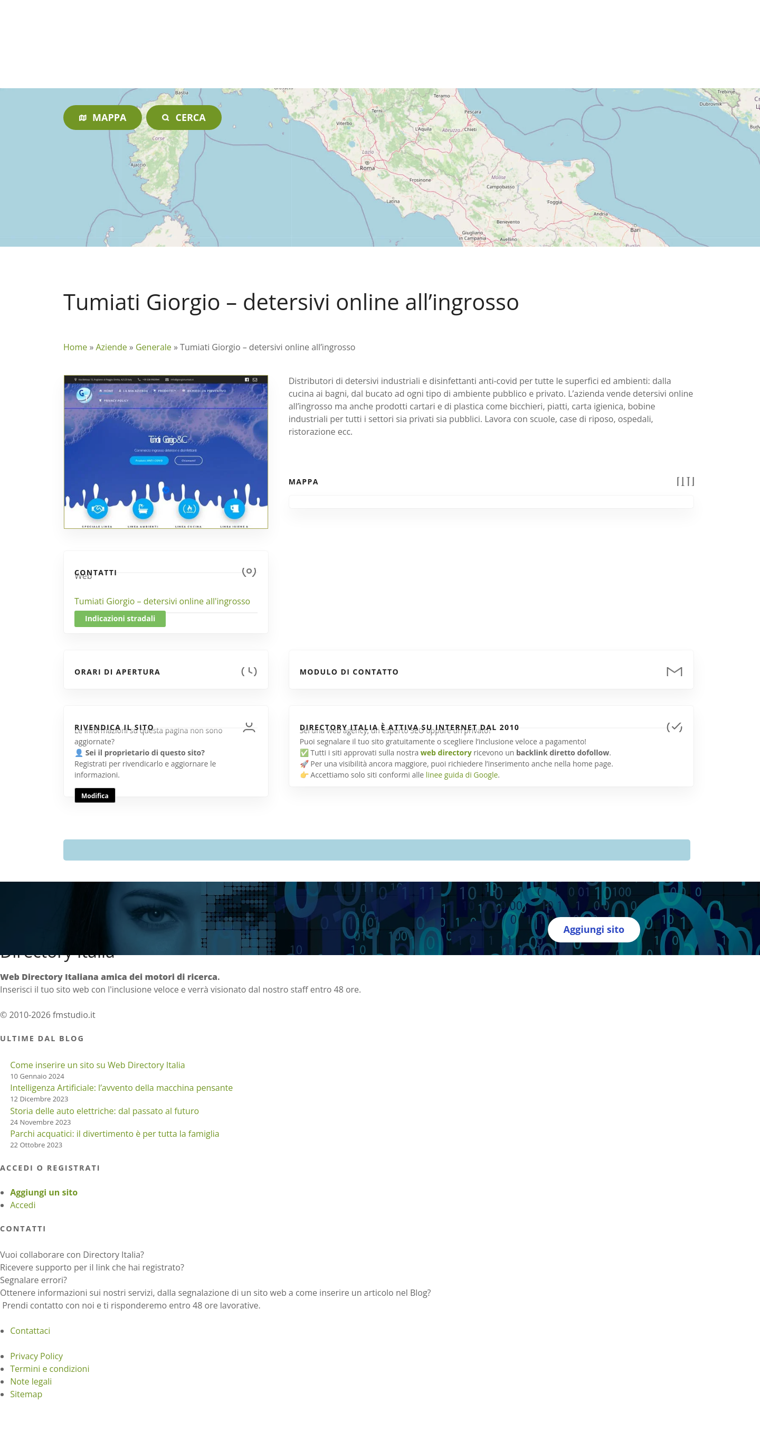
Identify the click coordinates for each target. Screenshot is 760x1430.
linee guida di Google (462, 775)
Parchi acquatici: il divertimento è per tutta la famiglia (114, 1133)
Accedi (22, 1205)
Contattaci (30, 1330)
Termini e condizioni (49, 1369)
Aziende (111, 347)
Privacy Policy (36, 1356)
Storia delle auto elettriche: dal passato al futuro (104, 1111)
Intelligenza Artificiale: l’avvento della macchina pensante (121, 1087)
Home (75, 347)
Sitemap (26, 1394)
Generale (154, 347)
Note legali (31, 1381)
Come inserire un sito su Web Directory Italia (97, 1065)
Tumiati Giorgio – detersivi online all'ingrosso (162, 601)
